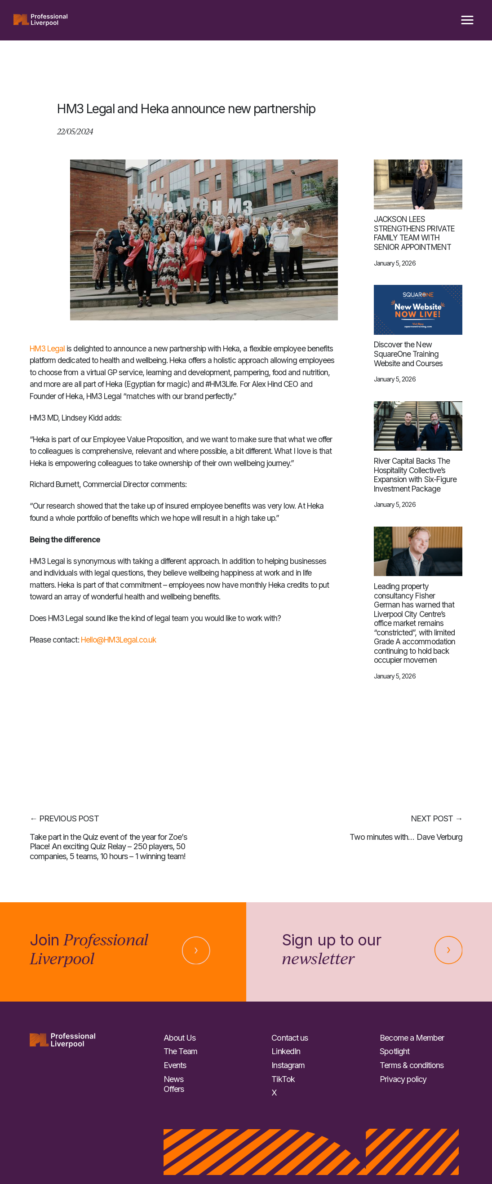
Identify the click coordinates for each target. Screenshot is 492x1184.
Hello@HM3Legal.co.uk (118, 639)
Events (175, 1065)
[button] (467, 20)
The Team (180, 1051)
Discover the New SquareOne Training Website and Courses (408, 354)
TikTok (282, 1079)
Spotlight (394, 1051)
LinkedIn (285, 1051)
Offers (174, 1089)
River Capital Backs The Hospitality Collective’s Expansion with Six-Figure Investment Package (415, 475)
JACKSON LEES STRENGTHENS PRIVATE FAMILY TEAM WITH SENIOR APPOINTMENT (414, 233)
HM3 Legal (47, 348)
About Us (179, 1037)
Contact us (289, 1037)
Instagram (288, 1065)
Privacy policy (403, 1079)
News (173, 1079)
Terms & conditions (411, 1065)
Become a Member (412, 1037)
